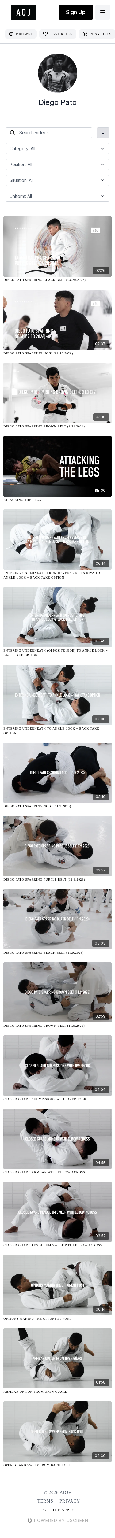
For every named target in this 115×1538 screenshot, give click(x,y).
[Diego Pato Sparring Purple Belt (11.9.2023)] (57, 879)
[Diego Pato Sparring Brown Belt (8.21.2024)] (57, 426)
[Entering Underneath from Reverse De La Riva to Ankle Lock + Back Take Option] (57, 575)
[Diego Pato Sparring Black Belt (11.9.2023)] (57, 952)
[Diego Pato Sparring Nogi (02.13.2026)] (57, 353)
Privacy (69, 1501)
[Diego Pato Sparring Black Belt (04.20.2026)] (57, 280)
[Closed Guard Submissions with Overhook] (57, 1099)
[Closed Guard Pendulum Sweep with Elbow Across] (57, 1245)
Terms (45, 1501)
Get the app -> (58, 1510)
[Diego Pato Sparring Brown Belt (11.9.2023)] (57, 1025)
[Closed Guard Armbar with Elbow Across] (57, 1172)
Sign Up (76, 12)
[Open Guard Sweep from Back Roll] (57, 1465)
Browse (21, 33)
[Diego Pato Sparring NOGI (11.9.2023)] (57, 806)
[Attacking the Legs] (57, 499)
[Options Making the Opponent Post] (57, 1318)
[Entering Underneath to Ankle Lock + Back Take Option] (57, 730)
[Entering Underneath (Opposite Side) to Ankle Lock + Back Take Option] (57, 652)
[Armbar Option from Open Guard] (57, 1391)
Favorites (58, 33)
